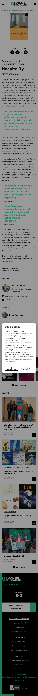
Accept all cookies (26, 368)
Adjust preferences (11, 369)
